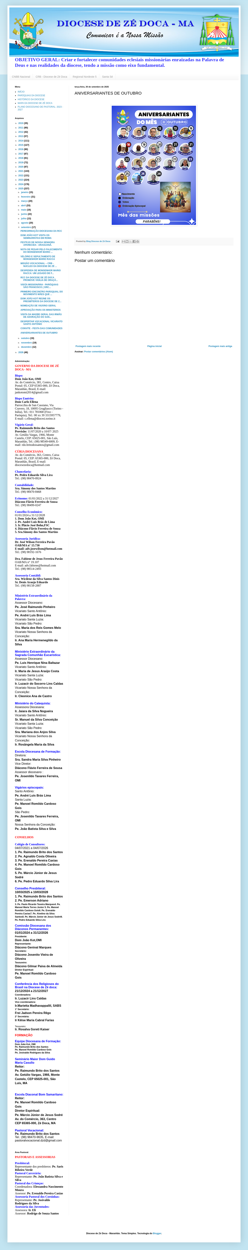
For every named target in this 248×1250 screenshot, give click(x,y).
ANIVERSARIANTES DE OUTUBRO (39, 333)
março (24, 201)
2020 (21, 166)
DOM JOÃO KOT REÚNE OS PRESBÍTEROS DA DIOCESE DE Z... (41, 299)
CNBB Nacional (21, 76)
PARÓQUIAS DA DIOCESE (31, 95)
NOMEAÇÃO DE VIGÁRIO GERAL (38, 305)
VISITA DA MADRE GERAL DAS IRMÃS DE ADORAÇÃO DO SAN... (41, 315)
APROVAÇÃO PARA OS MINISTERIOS (41, 310)
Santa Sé (107, 76)
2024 (21, 184)
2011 (21, 127)
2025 (21, 188)
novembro (26, 342)
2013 (21, 136)
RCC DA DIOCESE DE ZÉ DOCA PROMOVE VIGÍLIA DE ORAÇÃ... (39, 278)
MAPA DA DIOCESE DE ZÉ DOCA (35, 103)
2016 (21, 149)
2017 (21, 153)
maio (24, 209)
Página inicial (154, 346)
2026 (21, 352)
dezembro (26, 347)
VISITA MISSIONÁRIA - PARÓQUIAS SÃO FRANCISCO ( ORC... (39, 286)
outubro (25, 338)
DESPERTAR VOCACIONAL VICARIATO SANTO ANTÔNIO (41, 322)
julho (24, 218)
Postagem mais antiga (220, 346)
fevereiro (26, 196)
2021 (21, 171)
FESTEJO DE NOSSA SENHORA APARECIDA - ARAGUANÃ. (38, 243)
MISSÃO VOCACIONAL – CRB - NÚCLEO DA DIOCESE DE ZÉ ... (39, 264)
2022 (21, 175)
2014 (21, 140)
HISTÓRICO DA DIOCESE (31, 99)
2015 (21, 145)
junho (24, 214)
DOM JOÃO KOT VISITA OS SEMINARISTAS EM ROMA (36, 236)
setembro (26, 227)
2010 (21, 123)
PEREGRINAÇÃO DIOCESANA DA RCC (41, 231)
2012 (21, 132)
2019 (21, 162)
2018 (21, 158)
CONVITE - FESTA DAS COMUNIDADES (41, 328)
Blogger (157, 1233)
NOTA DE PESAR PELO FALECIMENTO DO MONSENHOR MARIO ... (41, 250)
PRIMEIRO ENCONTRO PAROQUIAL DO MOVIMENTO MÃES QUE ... (42, 293)
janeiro (25, 192)
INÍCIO (21, 91)
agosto (25, 223)
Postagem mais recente (88, 346)
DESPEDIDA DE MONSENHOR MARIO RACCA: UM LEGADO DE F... (41, 271)
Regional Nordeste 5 (85, 76)
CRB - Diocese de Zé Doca (51, 76)
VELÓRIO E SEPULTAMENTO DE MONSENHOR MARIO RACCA (38, 257)
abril (23, 205)
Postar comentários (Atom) (98, 351)
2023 (21, 180)
